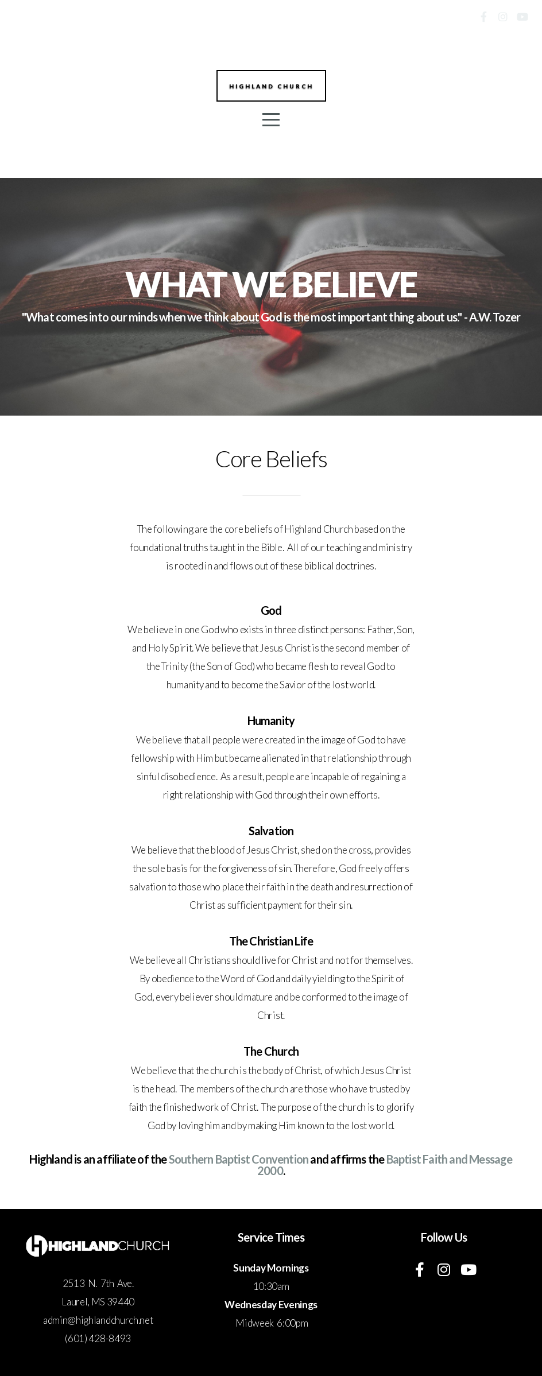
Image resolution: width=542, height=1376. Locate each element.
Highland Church (271, 87)
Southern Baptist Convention (238, 1159)
